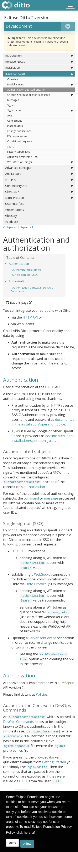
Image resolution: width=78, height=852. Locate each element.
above (42, 472)
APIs (9, 115)
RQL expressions (17, 136)
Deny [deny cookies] (12, 842)
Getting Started (54, 762)
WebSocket (43, 574)
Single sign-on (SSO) (24, 275)
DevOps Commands (18, 721)
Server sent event (42, 638)
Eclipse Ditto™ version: (27, 17)
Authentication (19, 264)
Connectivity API (39, 186)
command (31, 498)
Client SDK (39, 192)
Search (11, 146)
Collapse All (10, 227)
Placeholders (15, 126)
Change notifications (19, 131)
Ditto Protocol (39, 198)
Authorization (18, 281)
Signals (11, 105)
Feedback (11, 222)
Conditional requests (19, 141)
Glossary (11, 216)
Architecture (39, 174)
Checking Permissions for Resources (40, 95)
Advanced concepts (39, 168)
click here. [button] (23, 832)
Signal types (40, 110)
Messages (13, 100)
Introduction (39, 56)
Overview (12, 79)
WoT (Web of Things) (40, 162)
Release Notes (39, 62)
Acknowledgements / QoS (22, 157)
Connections (14, 120)
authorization (34, 486)
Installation (39, 68)
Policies (41, 694)
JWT (17, 431)
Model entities (40, 84)
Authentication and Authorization (26, 89)
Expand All (27, 227)
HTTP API (39, 180)
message (51, 498)
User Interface (14, 204)
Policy (64, 683)
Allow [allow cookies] (27, 843)
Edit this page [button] (17, 302)
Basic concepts (39, 74)
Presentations (14, 210)
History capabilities (18, 151)
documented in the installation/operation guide (42, 422)
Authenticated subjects (26, 270)
